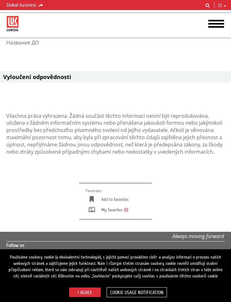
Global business (25, 5)
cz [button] (222, 5)
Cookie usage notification (136, 292)
